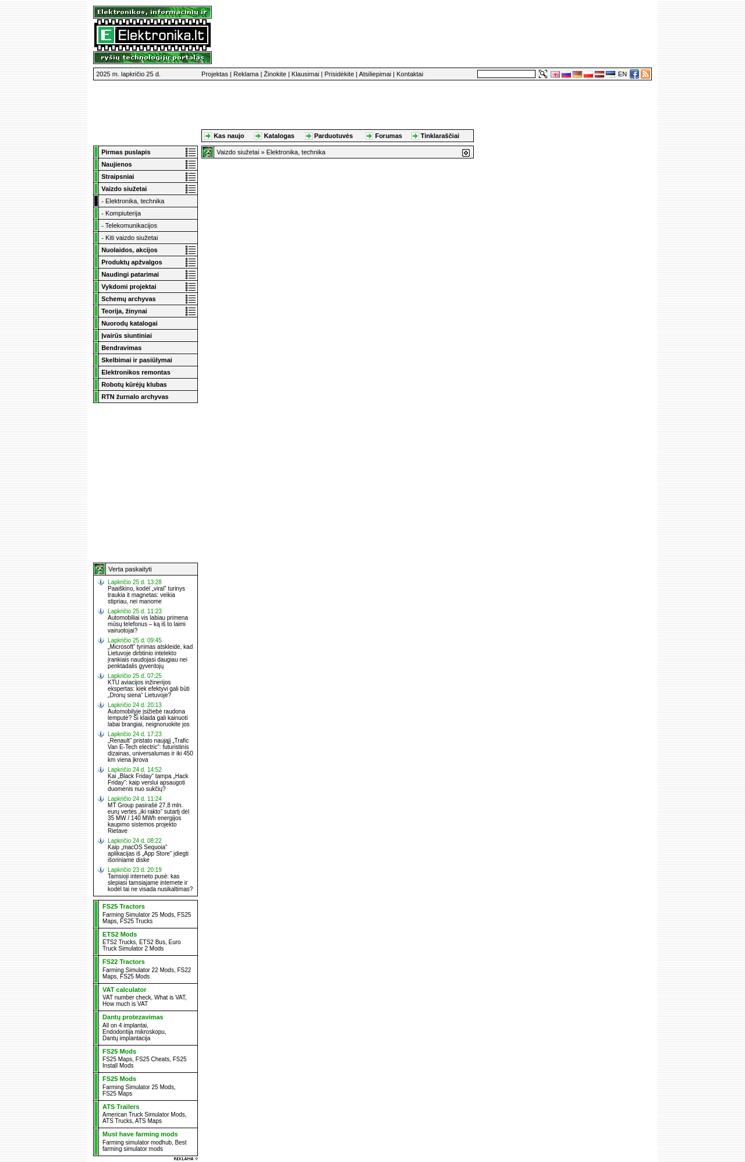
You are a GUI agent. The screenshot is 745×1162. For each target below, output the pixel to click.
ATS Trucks (117, 1121)
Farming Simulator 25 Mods (138, 915)
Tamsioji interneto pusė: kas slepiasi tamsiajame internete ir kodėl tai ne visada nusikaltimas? (150, 882)
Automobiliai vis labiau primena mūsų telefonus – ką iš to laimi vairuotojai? (148, 624)
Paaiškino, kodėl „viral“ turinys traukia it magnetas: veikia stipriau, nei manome (146, 595)
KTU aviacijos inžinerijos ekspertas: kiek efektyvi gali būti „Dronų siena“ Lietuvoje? (149, 688)
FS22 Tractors (123, 961)
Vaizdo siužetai (238, 152)
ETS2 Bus (152, 942)
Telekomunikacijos (131, 225)
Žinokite (275, 73)
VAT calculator (124, 989)
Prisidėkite (339, 73)
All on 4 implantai (124, 1025)
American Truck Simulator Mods (143, 1114)
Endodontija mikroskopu (133, 1032)
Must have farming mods (140, 1134)
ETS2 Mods (119, 934)
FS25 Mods (135, 976)
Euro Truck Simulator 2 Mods (141, 945)
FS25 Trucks (136, 921)
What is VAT (169, 997)
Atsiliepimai (375, 73)
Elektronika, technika (135, 200)
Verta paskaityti (130, 569)
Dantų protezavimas (133, 1016)
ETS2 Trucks (119, 942)
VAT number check (126, 997)
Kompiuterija (123, 213)
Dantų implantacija (126, 1038)
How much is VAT (125, 1004)
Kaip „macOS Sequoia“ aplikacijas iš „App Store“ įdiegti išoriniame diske (148, 853)
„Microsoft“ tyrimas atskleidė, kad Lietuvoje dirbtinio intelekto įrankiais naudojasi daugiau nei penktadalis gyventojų (150, 656)
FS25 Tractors (123, 906)
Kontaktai (409, 73)
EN (622, 73)
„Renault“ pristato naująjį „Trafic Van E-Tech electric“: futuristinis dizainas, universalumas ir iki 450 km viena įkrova (150, 750)
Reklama (245, 73)
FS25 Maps (117, 1059)
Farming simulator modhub (137, 1142)
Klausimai (306, 73)
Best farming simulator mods (144, 1145)
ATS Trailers (120, 1106)
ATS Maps (148, 1121)
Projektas (214, 73)
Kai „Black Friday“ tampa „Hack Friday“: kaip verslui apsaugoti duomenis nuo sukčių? (148, 782)
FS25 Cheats (152, 1059)
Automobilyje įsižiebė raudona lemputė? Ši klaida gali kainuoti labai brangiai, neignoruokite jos (149, 717)
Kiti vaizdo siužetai (131, 237)
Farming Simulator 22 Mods (138, 970)
